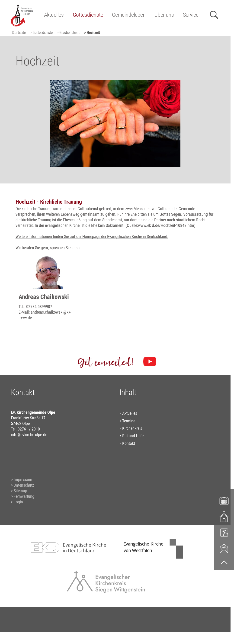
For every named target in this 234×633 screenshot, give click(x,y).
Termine (128, 420)
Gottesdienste (88, 15)
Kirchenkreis (132, 428)
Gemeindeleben (129, 15)
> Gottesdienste (41, 32)
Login (18, 501)
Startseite (19, 32)
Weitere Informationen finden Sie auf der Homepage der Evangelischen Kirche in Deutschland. (92, 236)
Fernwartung (24, 496)
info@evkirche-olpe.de (29, 434)
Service (191, 15)
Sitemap (20, 490)
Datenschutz (24, 485)
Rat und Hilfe (133, 435)
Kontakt (128, 443)
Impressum (23, 479)
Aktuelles (54, 15)
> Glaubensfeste (68, 32)
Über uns (164, 15)
